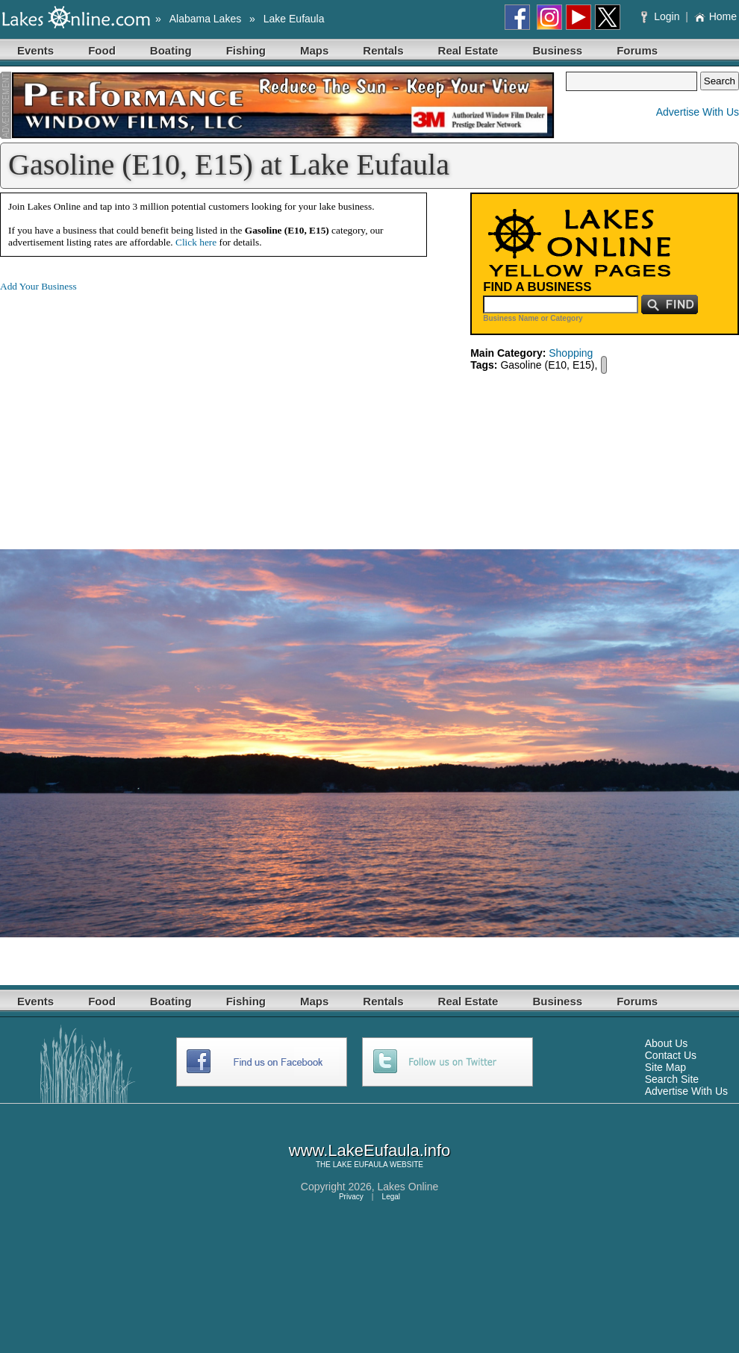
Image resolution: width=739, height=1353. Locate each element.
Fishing (246, 50)
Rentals (383, 50)
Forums (637, 50)
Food (102, 50)
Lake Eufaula (294, 19)
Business (557, 50)
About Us (666, 1043)
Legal (391, 1197)
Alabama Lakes (205, 19)
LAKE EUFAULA (360, 1164)
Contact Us (670, 1055)
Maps (314, 50)
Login (661, 16)
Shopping (571, 353)
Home (715, 16)
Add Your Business (38, 286)
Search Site (672, 1079)
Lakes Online (408, 1187)
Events (35, 50)
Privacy (351, 1197)
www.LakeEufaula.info (369, 1150)
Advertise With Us (697, 112)
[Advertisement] (125, 408)
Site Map (665, 1067)
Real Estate (468, 50)
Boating (171, 50)
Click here (195, 242)
